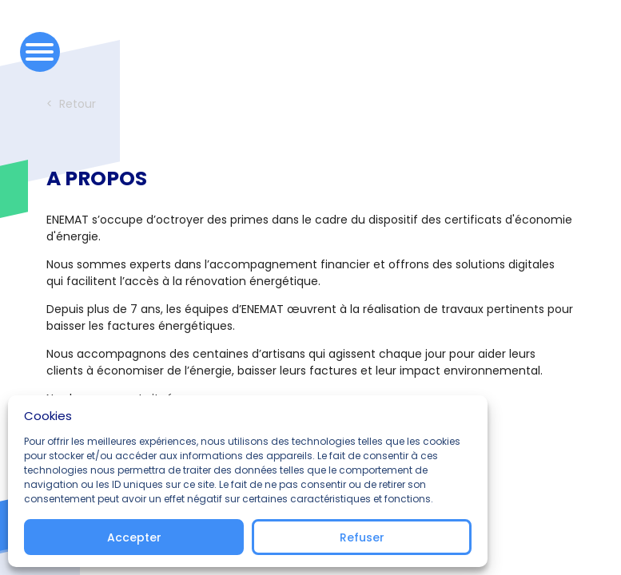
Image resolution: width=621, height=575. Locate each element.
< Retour (71, 104)
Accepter (134, 537)
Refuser (362, 537)
